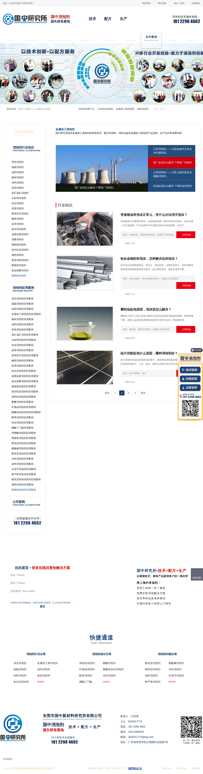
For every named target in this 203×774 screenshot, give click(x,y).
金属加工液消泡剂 (58, 38)
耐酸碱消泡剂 (176, 663)
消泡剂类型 (86, 38)
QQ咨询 (93, 742)
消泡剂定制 (110, 38)
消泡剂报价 (181, 768)
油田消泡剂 (43, 669)
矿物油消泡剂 (87, 669)
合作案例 (151, 38)
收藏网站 (196, 3)
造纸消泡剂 (43, 675)
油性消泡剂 (151, 675)
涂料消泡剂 (143, 109)
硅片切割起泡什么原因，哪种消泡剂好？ (149, 353)
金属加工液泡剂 (43, 109)
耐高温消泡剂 (152, 663)
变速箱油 (133, 234)
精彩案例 (146, 3)
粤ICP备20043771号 (116, 768)
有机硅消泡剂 (87, 663)
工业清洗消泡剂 (105, 109)
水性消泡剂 (175, 669)
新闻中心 (29, 109)
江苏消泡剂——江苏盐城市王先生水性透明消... (172, 151)
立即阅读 (186, 234)
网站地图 (162, 3)
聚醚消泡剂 (109, 663)
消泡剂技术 (172, 38)
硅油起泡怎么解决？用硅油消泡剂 (172, 185)
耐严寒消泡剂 (152, 681)
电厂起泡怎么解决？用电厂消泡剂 (172, 162)
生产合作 (131, 38)
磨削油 (132, 329)
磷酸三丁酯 (85, 681)
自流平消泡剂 (176, 675)
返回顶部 (196, 577)
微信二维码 (179, 3)
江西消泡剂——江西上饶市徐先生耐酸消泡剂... (172, 174)
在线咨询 (93, 736)
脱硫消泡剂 (20, 669)
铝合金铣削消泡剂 (150, 278)
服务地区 (167, 768)
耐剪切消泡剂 (152, 669)
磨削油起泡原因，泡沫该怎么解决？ (145, 309)
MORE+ (41, 682)
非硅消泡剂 (109, 675)
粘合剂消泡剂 (21, 681)
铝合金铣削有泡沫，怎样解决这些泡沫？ (149, 258)
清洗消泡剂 (30, 38)
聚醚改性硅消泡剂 (113, 669)
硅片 (144, 373)
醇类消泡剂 (85, 675)
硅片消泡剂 (134, 373)
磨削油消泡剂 (144, 329)
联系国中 (192, 38)
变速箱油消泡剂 (147, 234)
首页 (10, 38)
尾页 (143, 393)
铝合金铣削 (134, 278)
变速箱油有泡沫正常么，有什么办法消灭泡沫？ (153, 214)
